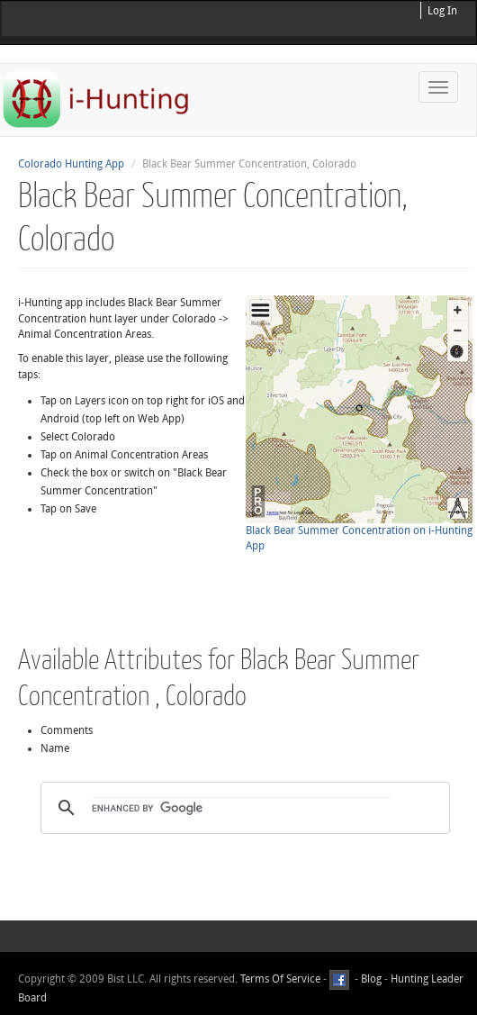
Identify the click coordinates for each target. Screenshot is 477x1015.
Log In (442, 11)
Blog (371, 979)
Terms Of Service (280, 979)
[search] (242, 808)
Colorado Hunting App (71, 164)
